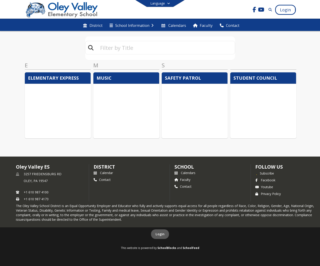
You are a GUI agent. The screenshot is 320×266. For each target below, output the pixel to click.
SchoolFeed (191, 248)
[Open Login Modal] (285, 10)
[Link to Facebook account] (254, 10)
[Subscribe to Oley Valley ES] (264, 173)
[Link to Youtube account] (261, 10)
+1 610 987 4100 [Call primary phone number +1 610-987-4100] (36, 192)
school (184, 167)
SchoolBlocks (166, 248)
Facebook (265, 180)
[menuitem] (93, 25)
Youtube (264, 187)
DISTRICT (104, 167)
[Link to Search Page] (269, 10)
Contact (102, 179)
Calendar (103, 173)
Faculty (182, 179)
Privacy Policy (268, 194)
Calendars (184, 173)
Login (160, 234)
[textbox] (165, 47)
